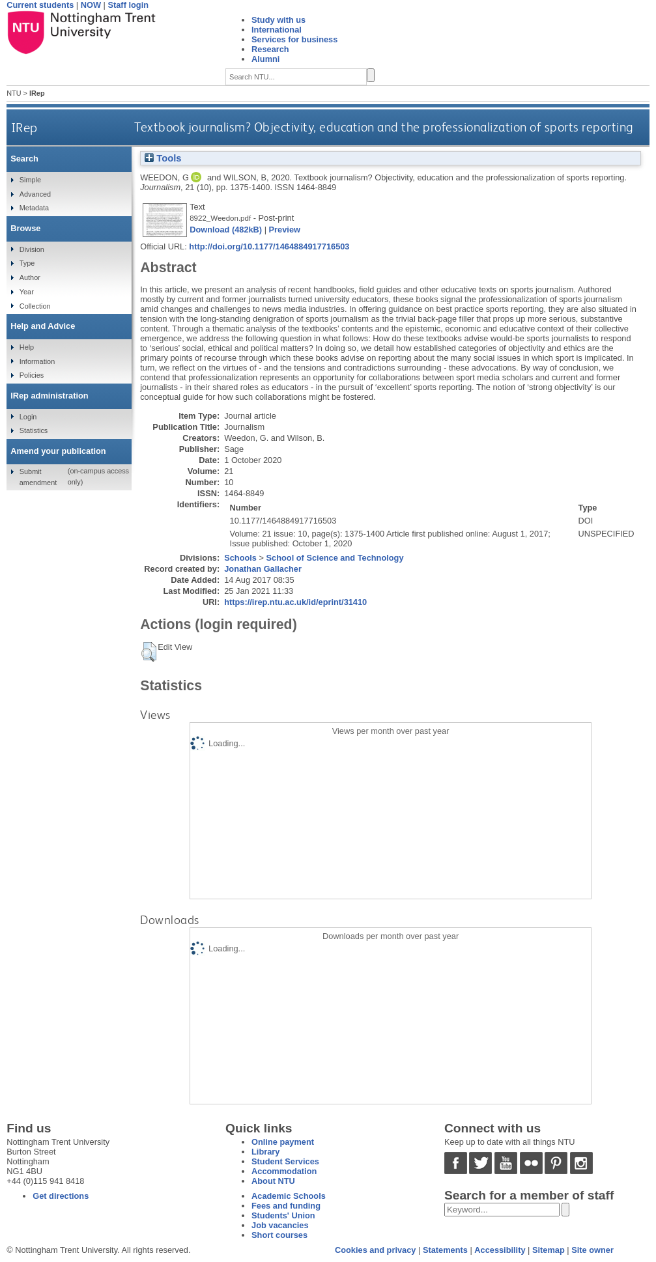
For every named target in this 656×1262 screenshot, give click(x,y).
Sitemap (548, 1250)
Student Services (285, 1161)
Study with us (278, 20)
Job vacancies (280, 1225)
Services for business (294, 39)
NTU (14, 93)
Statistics (34, 430)
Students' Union (283, 1215)
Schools (240, 558)
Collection (35, 306)
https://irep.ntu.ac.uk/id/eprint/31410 (295, 602)
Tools (163, 158)
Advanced (35, 194)
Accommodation (284, 1171)
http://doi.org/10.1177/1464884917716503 (269, 246)
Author (30, 277)
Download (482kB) (226, 229)
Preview (284, 229)
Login (28, 417)
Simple (30, 180)
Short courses (279, 1235)
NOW (91, 5)
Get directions (61, 1196)
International (276, 30)
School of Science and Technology (335, 558)
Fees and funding (286, 1206)
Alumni (265, 59)
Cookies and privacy (375, 1250)
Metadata (34, 208)
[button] (148, 652)
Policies (32, 375)
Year (27, 292)
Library (265, 1152)
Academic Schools (288, 1196)
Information (37, 361)
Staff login (128, 5)
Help (27, 347)
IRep (24, 127)
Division (32, 249)
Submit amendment (38, 477)
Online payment (282, 1142)
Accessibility (499, 1250)
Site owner (592, 1250)
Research (270, 49)
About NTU (273, 1181)
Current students (40, 5)
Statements (445, 1250)
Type (27, 263)
